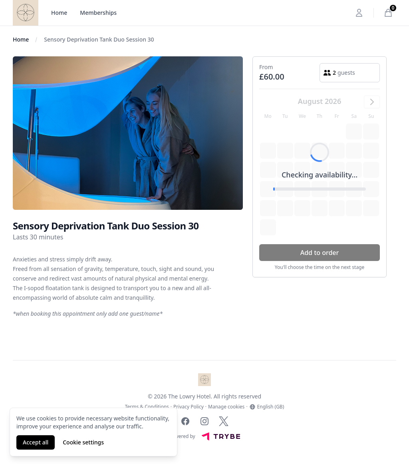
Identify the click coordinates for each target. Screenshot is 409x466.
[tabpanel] (128, 133)
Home (59, 12)
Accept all (35, 442)
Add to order (319, 252)
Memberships (98, 12)
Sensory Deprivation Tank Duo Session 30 (99, 39)
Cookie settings (83, 442)
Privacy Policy (188, 407)
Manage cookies (226, 407)
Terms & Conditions (147, 407)
